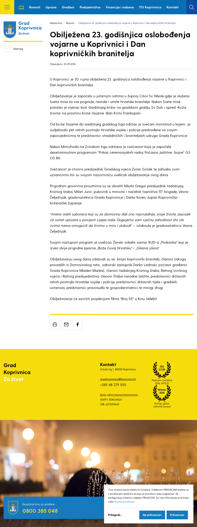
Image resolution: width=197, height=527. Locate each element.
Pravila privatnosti (124, 501)
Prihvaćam (177, 514)
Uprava (51, 7)
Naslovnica (21, 7)
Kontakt (173, 7)
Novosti (34, 7)
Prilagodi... (115, 514)
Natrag (18, 48)
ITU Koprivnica (150, 7)
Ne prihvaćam (152, 514)
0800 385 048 (40, 510)
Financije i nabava (120, 7)
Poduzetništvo (90, 7)
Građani (68, 7)
